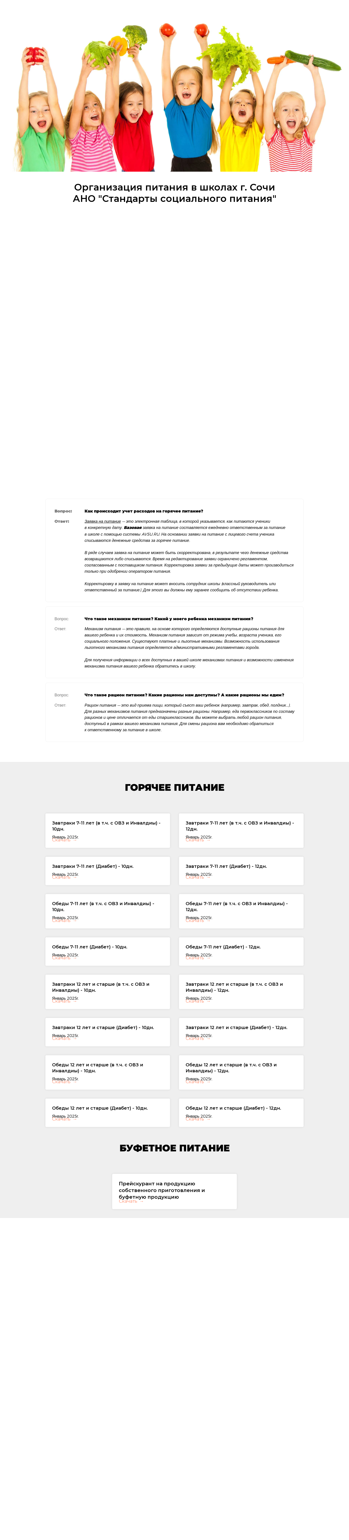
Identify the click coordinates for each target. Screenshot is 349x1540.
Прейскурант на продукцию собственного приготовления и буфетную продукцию (162, 1280)
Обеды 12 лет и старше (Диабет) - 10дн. (100, 1187)
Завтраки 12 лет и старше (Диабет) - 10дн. (103, 1084)
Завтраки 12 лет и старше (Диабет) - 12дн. (236, 1084)
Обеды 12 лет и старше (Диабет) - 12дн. (233, 1187)
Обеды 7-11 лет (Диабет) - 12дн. (223, 981)
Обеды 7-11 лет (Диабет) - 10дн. (89, 981)
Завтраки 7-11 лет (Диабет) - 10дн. (93, 877)
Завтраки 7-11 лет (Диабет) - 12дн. (226, 877)
